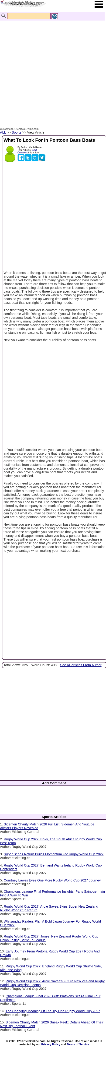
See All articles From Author (81, 665)
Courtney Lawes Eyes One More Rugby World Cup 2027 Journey (52, 880)
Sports (16, 132)
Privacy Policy (50, 1044)
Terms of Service (78, 1044)
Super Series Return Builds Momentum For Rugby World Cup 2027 (53, 854)
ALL (3, 132)
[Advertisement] (52, 69)
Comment (22, 152)
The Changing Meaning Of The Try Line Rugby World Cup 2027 (53, 1011)
